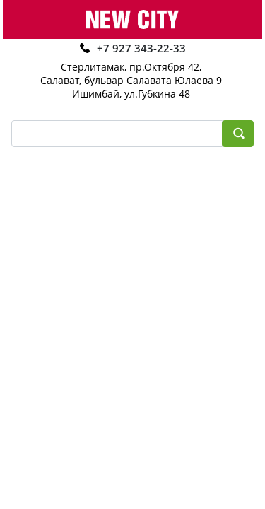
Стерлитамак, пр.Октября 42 (130, 67)
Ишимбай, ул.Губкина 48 (131, 93)
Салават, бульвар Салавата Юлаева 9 (131, 80)
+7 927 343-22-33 (141, 48)
